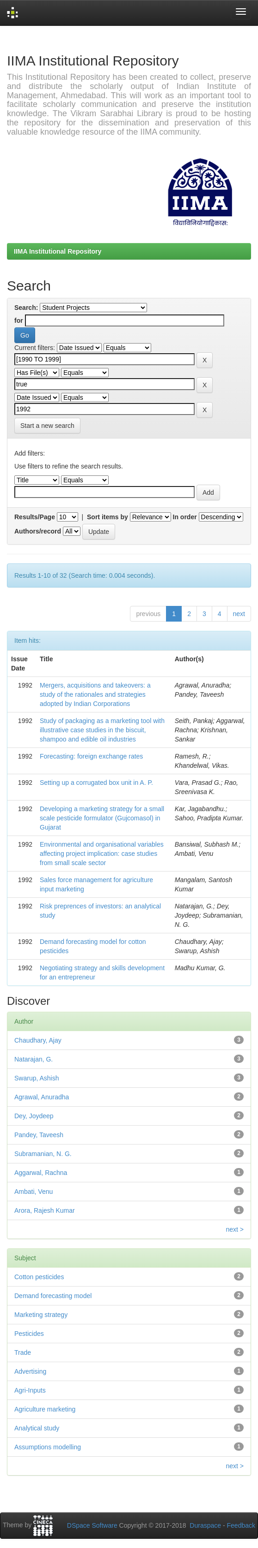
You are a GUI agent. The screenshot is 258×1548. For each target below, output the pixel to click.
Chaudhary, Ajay (37, 1040)
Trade (22, 1352)
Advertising (30, 1371)
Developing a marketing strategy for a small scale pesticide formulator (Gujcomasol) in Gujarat (102, 818)
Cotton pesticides (39, 1277)
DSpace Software (92, 1525)
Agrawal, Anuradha (41, 1097)
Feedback (241, 1525)
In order (185, 517)
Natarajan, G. (33, 1059)
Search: (26, 307)
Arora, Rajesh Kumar (44, 1210)
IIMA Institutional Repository (57, 251)
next (239, 613)
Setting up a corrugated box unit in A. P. (96, 782)
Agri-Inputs (30, 1390)
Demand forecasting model (53, 1295)
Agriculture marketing (44, 1409)
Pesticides (29, 1333)
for (18, 320)
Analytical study (36, 1428)
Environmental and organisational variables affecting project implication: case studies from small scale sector (102, 853)
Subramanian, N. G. (43, 1153)
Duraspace (205, 1525)
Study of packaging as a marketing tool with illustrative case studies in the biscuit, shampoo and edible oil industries (102, 730)
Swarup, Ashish (36, 1078)
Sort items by (107, 517)
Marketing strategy (41, 1314)
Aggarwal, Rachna (40, 1172)
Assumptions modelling (47, 1447)
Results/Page (34, 517)
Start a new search (47, 425)
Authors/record (37, 531)
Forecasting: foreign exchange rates (91, 756)
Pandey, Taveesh (38, 1135)
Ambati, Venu (33, 1191)
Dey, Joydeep (34, 1116)
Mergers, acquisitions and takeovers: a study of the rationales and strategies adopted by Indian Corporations (95, 694)
